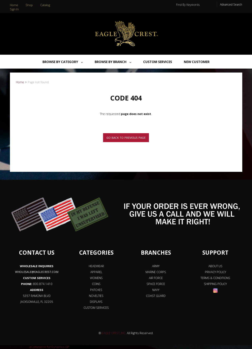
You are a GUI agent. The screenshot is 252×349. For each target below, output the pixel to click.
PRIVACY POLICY (215, 272)
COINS (96, 284)
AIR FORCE (156, 278)
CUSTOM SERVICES (36, 278)
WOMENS (96, 278)
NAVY (155, 290)
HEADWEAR (96, 266)
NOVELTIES (96, 296)
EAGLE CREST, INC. (114, 333)
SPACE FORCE (156, 284)
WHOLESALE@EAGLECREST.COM (36, 272)
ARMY (155, 266)
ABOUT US (215, 266)
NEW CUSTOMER (197, 62)
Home (14, 5)
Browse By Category (62, 62)
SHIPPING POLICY (215, 284)
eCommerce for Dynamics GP (49, 347)
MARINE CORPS (156, 272)
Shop (29, 5)
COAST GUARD (156, 296)
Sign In (14, 9)
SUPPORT (215, 252)
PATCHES (96, 290)
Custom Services (157, 62)
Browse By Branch (113, 62)
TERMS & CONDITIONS (215, 278)
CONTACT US (36, 252)
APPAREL (96, 272)
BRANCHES (156, 252)
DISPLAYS (96, 302)
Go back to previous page (126, 138)
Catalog (45, 5)
